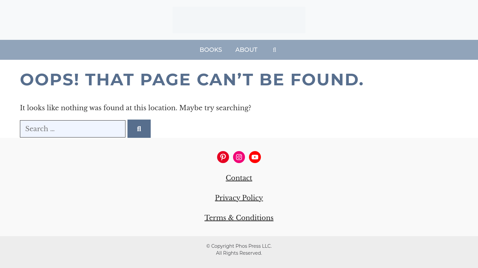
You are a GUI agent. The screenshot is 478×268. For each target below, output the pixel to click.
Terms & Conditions (239, 218)
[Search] (139, 129)
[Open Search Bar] (274, 50)
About (246, 49)
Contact (239, 178)
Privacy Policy (239, 198)
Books (210, 49)
